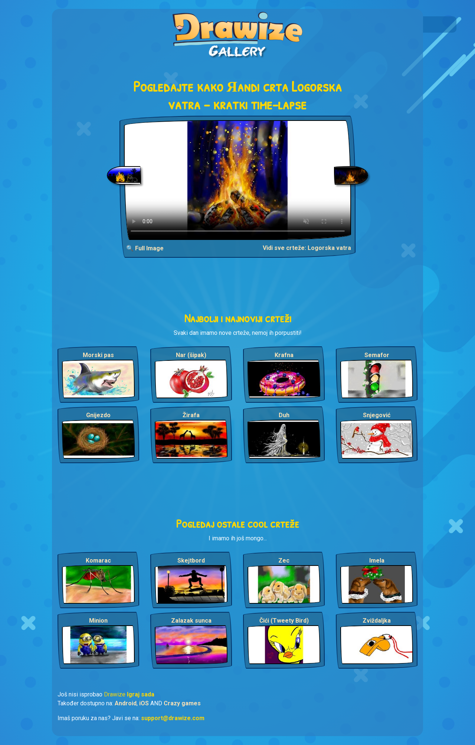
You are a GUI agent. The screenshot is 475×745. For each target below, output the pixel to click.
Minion (98, 620)
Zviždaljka (377, 620)
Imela (376, 560)
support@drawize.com (172, 718)
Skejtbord (191, 560)
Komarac (98, 560)
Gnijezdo (98, 415)
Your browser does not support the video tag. (237, 180)
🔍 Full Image (145, 248)
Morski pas (98, 355)
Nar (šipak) (191, 355)
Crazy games (182, 703)
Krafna (284, 355)
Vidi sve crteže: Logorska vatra (307, 247)
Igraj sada (140, 694)
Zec (283, 560)
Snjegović (376, 415)
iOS (144, 703)
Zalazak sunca (191, 620)
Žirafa (191, 415)
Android (126, 703)
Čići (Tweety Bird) (284, 620)
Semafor (376, 355)
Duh (284, 415)
